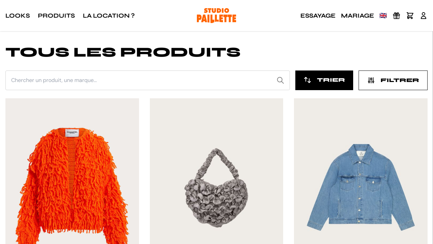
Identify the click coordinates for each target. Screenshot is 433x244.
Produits (56, 15)
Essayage (318, 15)
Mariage (357, 15)
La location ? (109, 15)
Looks (17, 15)
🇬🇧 (383, 15)
